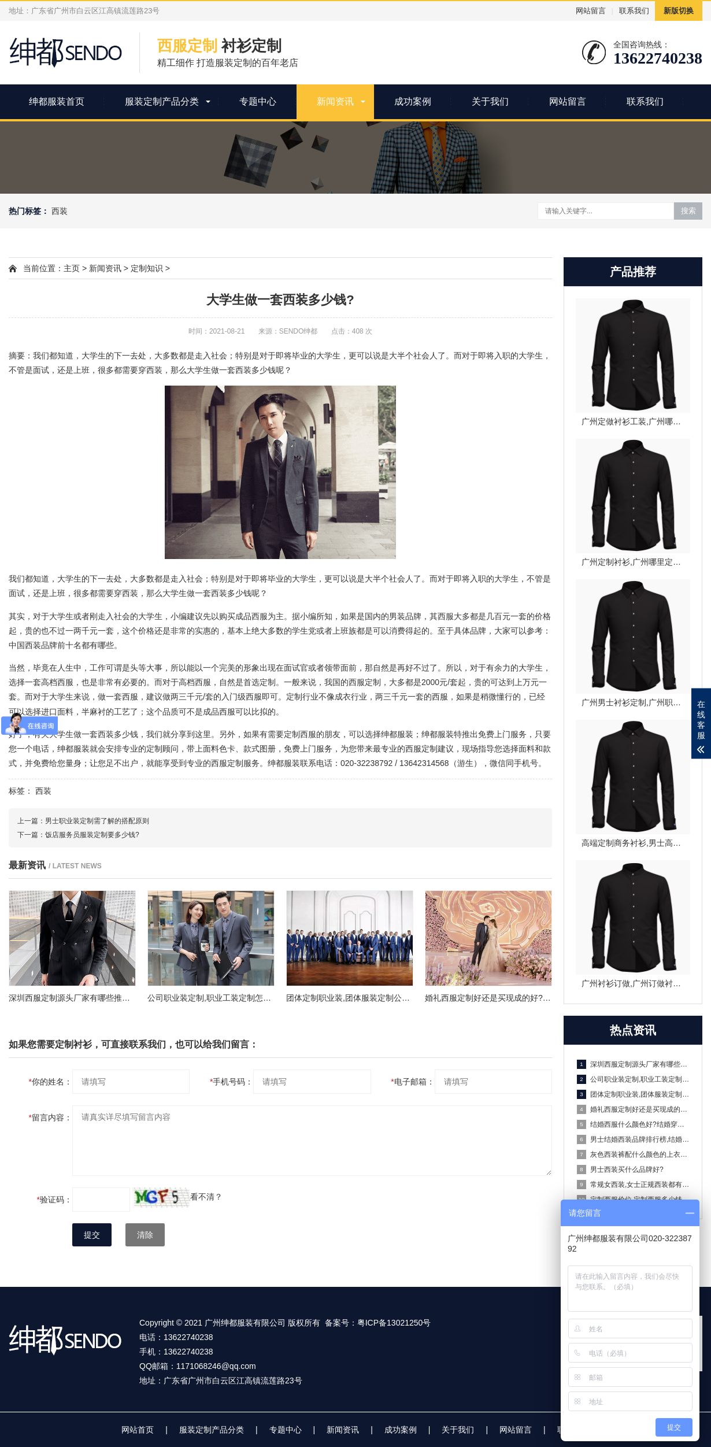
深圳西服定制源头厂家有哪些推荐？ (633, 1064)
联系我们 (634, 10)
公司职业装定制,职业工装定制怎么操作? (633, 1079)
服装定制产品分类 (162, 101)
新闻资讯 (335, 101)
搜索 (688, 210)
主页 (72, 268)
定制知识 (147, 268)
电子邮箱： (412, 1081)
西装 (59, 211)
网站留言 (591, 10)
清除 (145, 1234)
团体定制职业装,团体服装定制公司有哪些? (633, 1094)
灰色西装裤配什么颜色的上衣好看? (633, 1154)
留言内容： (50, 1117)
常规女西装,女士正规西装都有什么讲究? (633, 1184)
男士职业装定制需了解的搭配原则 (97, 821)
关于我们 (490, 101)
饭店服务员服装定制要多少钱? (92, 835)
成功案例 (412, 101)
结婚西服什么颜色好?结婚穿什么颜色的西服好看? (633, 1124)
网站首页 (137, 1429)
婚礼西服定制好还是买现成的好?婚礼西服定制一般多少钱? (633, 1109)
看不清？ (206, 1196)
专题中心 (257, 101)
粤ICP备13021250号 (394, 1322)
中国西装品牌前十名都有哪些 (61, 645)
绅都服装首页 (56, 101)
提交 (92, 1234)
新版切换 (679, 10)
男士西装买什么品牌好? (620, 1169)
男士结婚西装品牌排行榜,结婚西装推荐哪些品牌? (633, 1139)
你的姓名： (50, 1081)
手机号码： (231, 1081)
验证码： (54, 1199)
